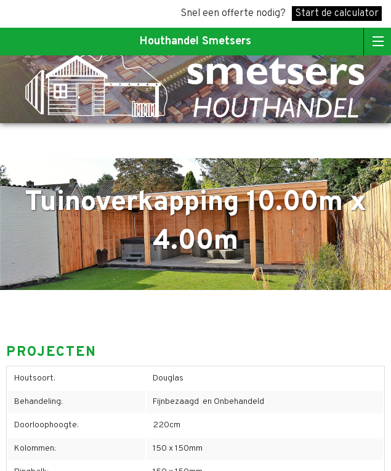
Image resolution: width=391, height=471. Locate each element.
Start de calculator (337, 13)
